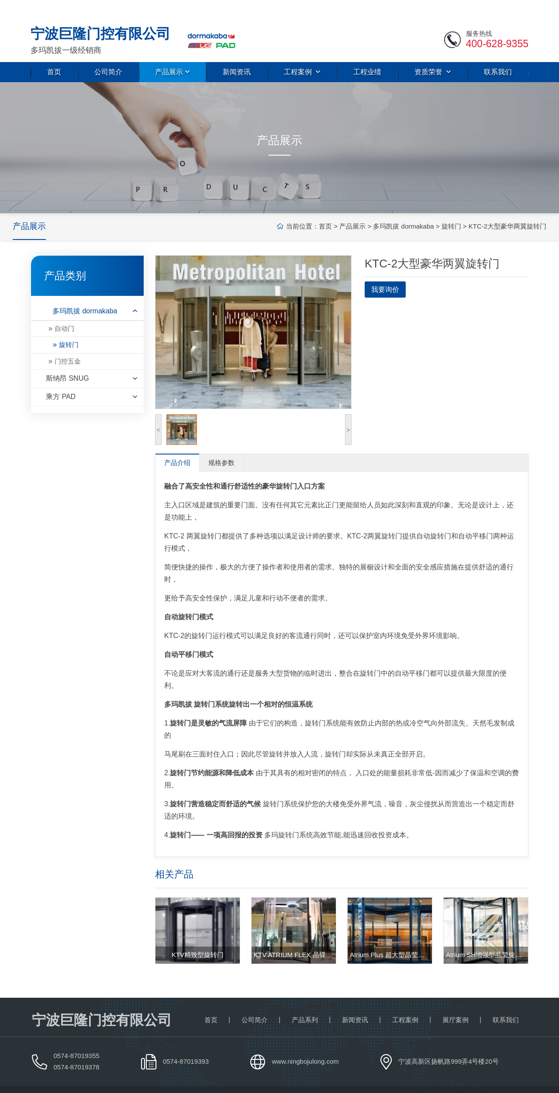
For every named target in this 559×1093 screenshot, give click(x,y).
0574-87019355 (77, 1037)
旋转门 (433, 208)
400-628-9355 (497, 25)
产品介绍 (177, 444)
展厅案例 (455, 1002)
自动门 (64, 310)
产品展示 (172, 54)
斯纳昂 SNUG (91, 361)
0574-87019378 (77, 1049)
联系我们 (498, 54)
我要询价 (385, 271)
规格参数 (221, 444)
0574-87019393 (186, 1043)
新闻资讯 (237, 54)
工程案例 (302, 54)
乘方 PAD (91, 379)
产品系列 (305, 1002)
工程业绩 (367, 54)
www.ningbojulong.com (305, 1043)
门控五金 (68, 343)
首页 (54, 54)
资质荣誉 (432, 54)
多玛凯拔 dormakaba (385, 208)
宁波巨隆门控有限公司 (86, 1080)
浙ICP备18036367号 (498, 1080)
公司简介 (108, 54)
